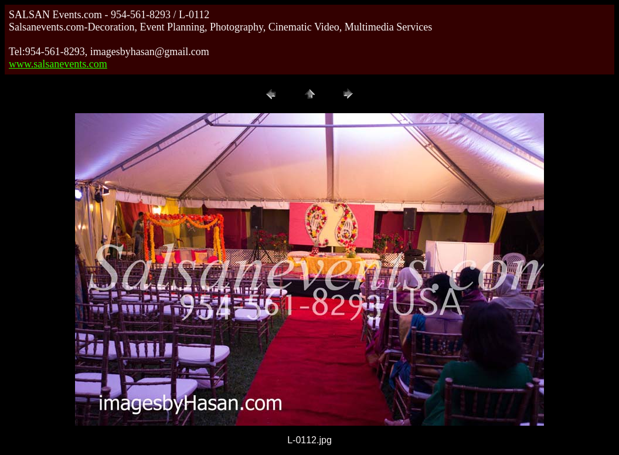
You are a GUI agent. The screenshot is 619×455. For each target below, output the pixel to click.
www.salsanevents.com (58, 64)
